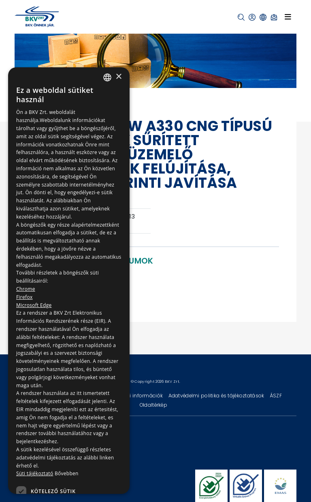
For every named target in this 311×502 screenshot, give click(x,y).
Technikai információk (135, 395)
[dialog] (69, 280)
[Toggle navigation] (287, 16)
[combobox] (107, 77)
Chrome (25, 288)
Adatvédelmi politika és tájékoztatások (217, 395)
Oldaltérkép (153, 404)
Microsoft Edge (34, 305)
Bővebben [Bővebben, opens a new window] (67, 473)
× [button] (118, 77)
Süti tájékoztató (34, 473)
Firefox (24, 297)
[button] (241, 17)
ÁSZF (276, 395)
